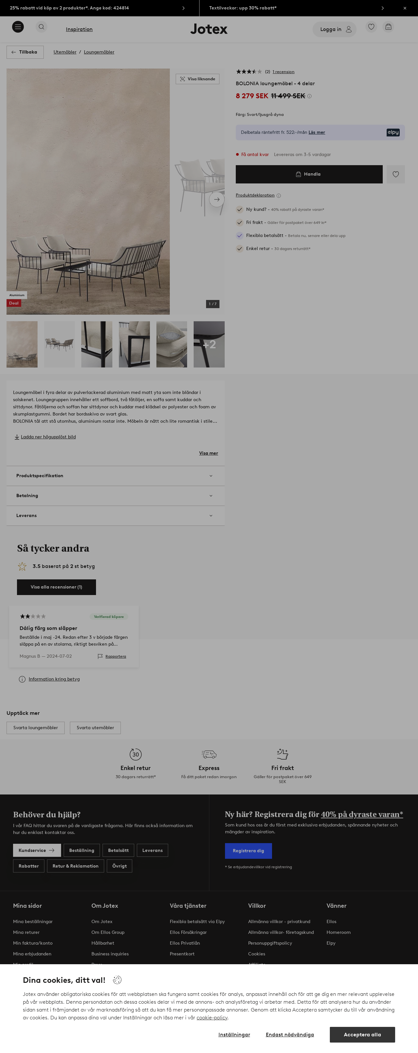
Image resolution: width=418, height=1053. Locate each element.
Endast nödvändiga (290, 1034)
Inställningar (234, 1034)
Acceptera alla (362, 1034)
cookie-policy (212, 1017)
